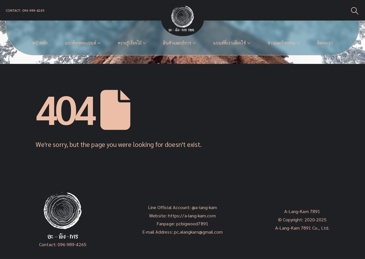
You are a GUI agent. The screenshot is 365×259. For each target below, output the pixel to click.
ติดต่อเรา (325, 43)
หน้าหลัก (40, 43)
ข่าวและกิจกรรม (281, 43)
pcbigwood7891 (192, 223)
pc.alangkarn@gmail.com (198, 232)
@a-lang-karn (204, 207)
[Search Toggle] (354, 10)
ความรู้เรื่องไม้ (129, 43)
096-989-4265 (72, 244)
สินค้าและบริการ (177, 43)
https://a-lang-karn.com (192, 215)
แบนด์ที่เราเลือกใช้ (229, 43)
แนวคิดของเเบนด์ (80, 43)
